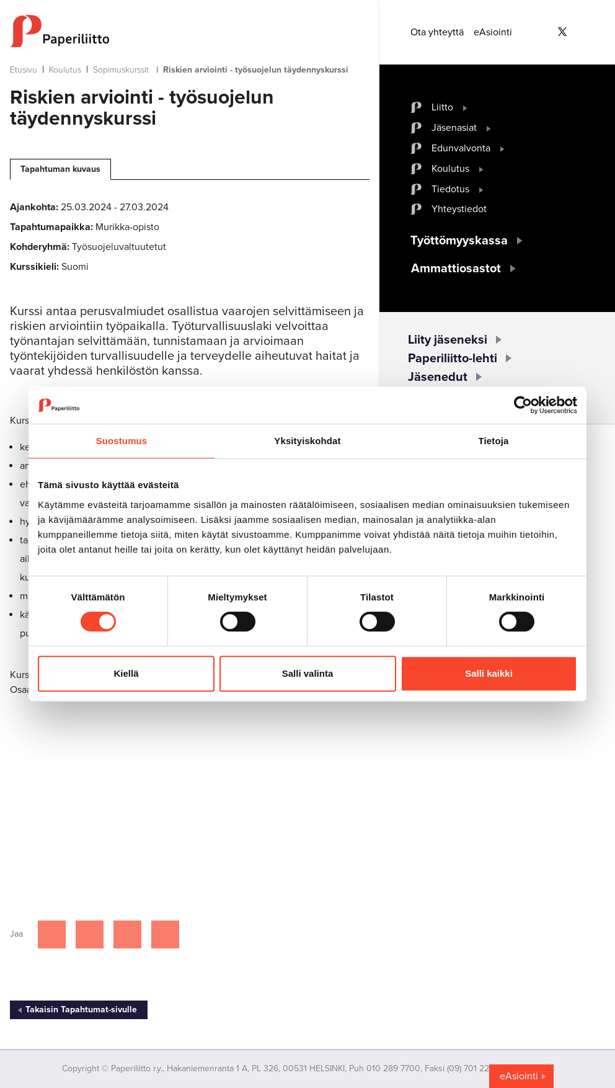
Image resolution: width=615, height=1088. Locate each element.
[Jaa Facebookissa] (52, 934)
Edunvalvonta (460, 148)
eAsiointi (493, 32)
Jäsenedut (437, 377)
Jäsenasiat (454, 128)
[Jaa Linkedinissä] (127, 934)
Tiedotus (450, 189)
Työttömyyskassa (459, 240)
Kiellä (125, 673)
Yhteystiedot (459, 209)
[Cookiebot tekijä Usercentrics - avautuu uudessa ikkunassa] (523, 405)
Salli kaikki (489, 673)
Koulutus (65, 70)
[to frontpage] (189, 31)
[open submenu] (465, 107)
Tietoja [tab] (494, 440)
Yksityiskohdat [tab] (307, 440)
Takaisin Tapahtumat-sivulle (81, 1009)
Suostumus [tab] (122, 440)
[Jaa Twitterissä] (90, 934)
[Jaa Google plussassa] (165, 934)
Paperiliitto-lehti (452, 358)
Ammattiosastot (456, 268)
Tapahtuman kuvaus (60, 169)
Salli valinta (308, 673)
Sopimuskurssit (121, 70)
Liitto (442, 107)
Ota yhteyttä (437, 32)
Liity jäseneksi (447, 339)
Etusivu (23, 70)
